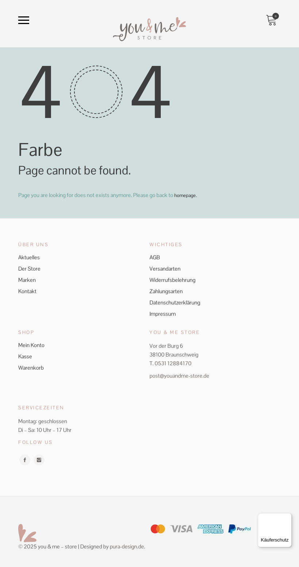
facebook (24, 459)
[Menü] (287, 517)
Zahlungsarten (166, 290)
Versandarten (165, 268)
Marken (27, 279)
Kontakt (27, 290)
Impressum (163, 313)
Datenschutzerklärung (175, 302)
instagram (39, 459)
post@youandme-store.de (179, 375)
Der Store (29, 268)
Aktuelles (29, 256)
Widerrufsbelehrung (172, 279)
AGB (155, 256)
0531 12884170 (173, 362)
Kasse (25, 356)
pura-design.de (127, 546)
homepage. (187, 195)
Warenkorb (31, 367)
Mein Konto (31, 344)
